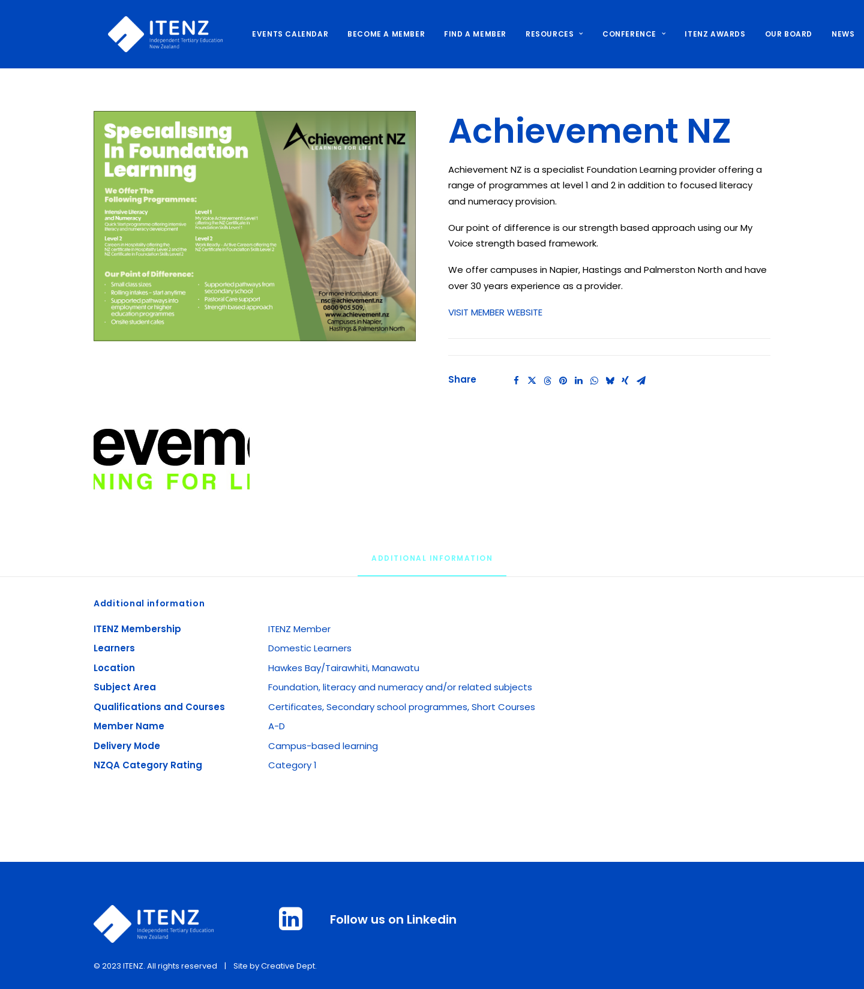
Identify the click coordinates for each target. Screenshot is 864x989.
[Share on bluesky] (609, 381)
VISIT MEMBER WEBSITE (495, 312)
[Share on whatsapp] (594, 381)
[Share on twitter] (531, 381)
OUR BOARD (774, 34)
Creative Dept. (289, 966)
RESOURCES (540, 34)
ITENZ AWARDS (700, 34)
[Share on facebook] (516, 381)
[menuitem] (280, 34)
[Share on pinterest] (563, 381)
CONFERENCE (619, 34)
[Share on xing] (625, 381)
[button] (255, 226)
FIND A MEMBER (461, 34)
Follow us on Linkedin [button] (393, 919)
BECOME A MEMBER (371, 34)
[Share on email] (641, 381)
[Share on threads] (547, 381)
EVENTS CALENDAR (276, 34)
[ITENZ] (151, 34)
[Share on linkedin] (578, 381)
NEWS (828, 34)
